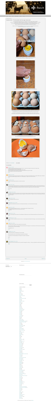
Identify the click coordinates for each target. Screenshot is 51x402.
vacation (20, 388)
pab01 (9, 174)
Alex (19, 289)
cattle (20, 306)
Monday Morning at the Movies (23, 353)
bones (20, 300)
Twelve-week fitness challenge (23, 387)
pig (19, 364)
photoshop (20, 363)
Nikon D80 (20, 359)
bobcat (20, 299)
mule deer (20, 354)
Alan (19, 288)
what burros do (21, 396)
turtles (20, 384)
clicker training (21, 310)
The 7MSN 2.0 (21, 383)
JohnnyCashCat (21, 349)
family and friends (21, 325)
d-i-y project (20, 315)
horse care (20, 343)
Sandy (9, 207)
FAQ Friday (20, 326)
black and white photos (22, 298)
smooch (20, 378)
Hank (20, 336)
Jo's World (9, 231)
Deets (20, 317)
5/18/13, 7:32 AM (12, 184)
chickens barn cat (21, 309)
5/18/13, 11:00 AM (12, 207)
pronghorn (20, 366)
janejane (9, 198)
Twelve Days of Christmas (22, 386)
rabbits (20, 369)
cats (19, 305)
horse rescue (20, 344)
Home (26, 258)
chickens (20, 308)
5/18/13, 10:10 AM (13, 198)
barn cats (20, 294)
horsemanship (21, 347)
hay (19, 337)
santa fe (20, 376)
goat (19, 335)
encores (20, 324)
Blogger (32, 400)
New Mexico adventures (22, 357)
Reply (9, 172)
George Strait (20, 334)
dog (19, 318)
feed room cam (21, 329)
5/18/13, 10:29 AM (15, 202)
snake (20, 379)
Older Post (43, 258)
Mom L (9, 184)
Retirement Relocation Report (22, 375)
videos (20, 393)
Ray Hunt (20, 374)
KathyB (9, 223)
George (20, 333)
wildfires (20, 397)
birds (19, 297)
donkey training (21, 320)
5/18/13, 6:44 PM (16, 241)
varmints (20, 389)
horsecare (20, 346)
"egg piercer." (31, 58)
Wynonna (20, 398)
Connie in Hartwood (10, 241)
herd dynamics (21, 339)
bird (19, 296)
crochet (20, 314)
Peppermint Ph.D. (10, 202)
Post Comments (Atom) (27, 261)
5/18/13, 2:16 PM (13, 231)
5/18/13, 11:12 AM (13, 213)
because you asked (21, 295)
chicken (20, 307)
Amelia (20, 290)
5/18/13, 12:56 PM (12, 223)
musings (20, 355)
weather (20, 395)
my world (20, 356)
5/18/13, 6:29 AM (12, 174)
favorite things (21, 328)
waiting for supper (21, 394)
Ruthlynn (9, 213)
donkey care (20, 319)
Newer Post (8, 258)
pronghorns (20, 367)
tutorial (20, 385)
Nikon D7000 (20, 358)
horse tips (20, 345)
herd (19, 338)
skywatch (20, 377)
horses (20, 348)
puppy (20, 368)
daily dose (20, 316)
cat (19, 304)
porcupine (20, 365)
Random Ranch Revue (22, 373)
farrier (20, 327)
